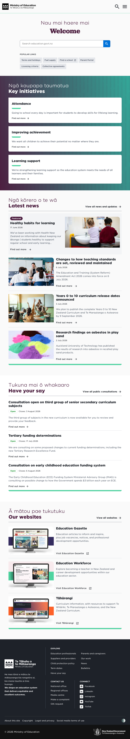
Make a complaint (60, 699)
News (84, 663)
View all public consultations (102, 391)
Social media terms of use (70, 720)
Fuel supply (50, 60)
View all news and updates (103, 206)
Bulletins (85, 668)
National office (58, 686)
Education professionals (63, 653)
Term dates (56, 668)
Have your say (58, 673)
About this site (12, 720)
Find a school (68, 60)
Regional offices (59, 691)
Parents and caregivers (93, 653)
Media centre (57, 695)
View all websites (109, 518)
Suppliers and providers (63, 658)
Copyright (27, 720)
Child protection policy (63, 663)
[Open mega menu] (125, 7)
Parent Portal (87, 60)
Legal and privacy (44, 720)
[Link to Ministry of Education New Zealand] (20, 663)
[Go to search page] (117, 7)
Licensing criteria (30, 66)
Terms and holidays (31, 60)
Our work (86, 658)
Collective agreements (54, 66)
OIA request (57, 704)
